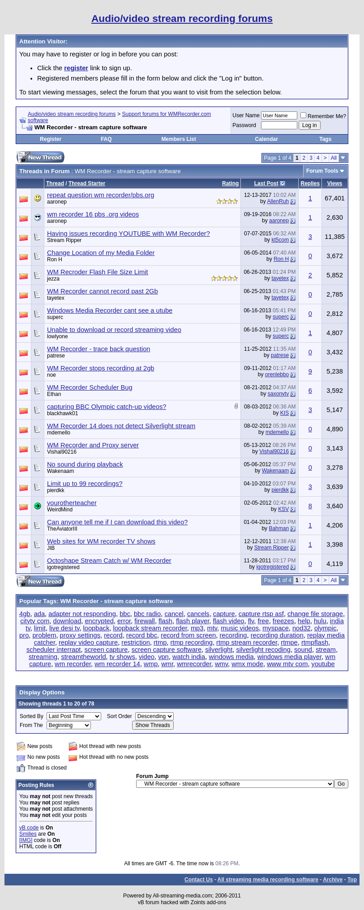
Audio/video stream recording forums (72, 114)
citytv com (34, 621)
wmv (221, 664)
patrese (56, 356)
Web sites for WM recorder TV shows (101, 541)
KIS (284, 413)
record (113, 635)
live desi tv (64, 628)
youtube (323, 664)
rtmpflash (314, 642)
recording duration (277, 635)
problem (44, 635)
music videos (240, 628)
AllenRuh (278, 201)
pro (24, 635)
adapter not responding (82, 613)
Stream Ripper (64, 240)
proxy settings (80, 635)
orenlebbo (277, 374)
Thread (55, 183)
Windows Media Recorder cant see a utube (109, 310)
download (67, 621)
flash (165, 621)
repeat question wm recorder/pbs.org (100, 195)
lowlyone (57, 336)
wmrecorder (194, 664)
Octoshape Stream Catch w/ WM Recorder (109, 560)
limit (40, 628)
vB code (29, 828)
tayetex (280, 278)
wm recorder (73, 664)
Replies (310, 183)
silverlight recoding (263, 649)
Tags (325, 139)
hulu (320, 621)
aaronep (57, 202)
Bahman (279, 528)
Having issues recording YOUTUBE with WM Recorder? (128, 233)
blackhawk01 (62, 413)
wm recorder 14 (117, 664)
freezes (283, 621)
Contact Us (198, 879)
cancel (173, 613)
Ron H (54, 259)
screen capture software (166, 649)
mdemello (58, 432)
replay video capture (88, 642)
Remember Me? (323, 116)
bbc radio (147, 613)
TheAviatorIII (62, 529)
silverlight (218, 649)
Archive (333, 879)
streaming (43, 656)
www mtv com (287, 664)
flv (251, 621)
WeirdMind (60, 509)
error (124, 621)
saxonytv (278, 394)
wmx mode (247, 664)
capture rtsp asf (261, 613)
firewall (144, 621)
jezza (53, 279)
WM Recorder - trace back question (98, 349)
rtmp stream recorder (246, 642)
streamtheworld (83, 656)
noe (51, 375)
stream (326, 649)
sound (303, 649)
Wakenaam (60, 471)
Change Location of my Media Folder (100, 252)
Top (352, 879)
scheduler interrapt (53, 649)
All (334, 158)
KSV (283, 509)
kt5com (280, 240)
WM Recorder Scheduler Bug (90, 387)
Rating (230, 183)
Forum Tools (322, 171)
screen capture (106, 649)
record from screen (188, 635)
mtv (212, 628)
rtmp (160, 642)
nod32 (301, 628)
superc (55, 317)
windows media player (289, 656)
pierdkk (55, 490)
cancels (198, 613)
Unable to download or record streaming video (114, 329)
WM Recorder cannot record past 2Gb (102, 291)
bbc (125, 613)
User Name (246, 115)
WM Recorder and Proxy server (93, 445)
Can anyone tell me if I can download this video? (117, 522)
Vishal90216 (62, 452)
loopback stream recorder (150, 628)
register (76, 68)
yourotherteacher (72, 502)
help (304, 621)
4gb (24, 613)
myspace (275, 628)
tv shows (122, 656)
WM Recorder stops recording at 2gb (100, 368)
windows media (231, 656)
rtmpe (289, 642)
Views (335, 183)
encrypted (99, 621)
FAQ (106, 139)
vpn (163, 656)
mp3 (197, 628)
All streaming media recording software (268, 879)
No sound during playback (85, 464)
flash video (228, 621)
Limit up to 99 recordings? (85, 483)
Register (50, 139)
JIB (51, 548)
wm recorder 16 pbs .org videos (93, 214)
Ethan (54, 394)
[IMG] (25, 840)
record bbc (141, 635)
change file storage (315, 613)
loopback (96, 628)
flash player (192, 621)
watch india (188, 656)
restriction (135, 642)
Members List (178, 139)
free (263, 621)
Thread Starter (87, 183)
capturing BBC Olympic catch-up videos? (106, 406)
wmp (151, 664)
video (146, 656)
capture (224, 613)
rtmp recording (191, 642)
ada (39, 613)
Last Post (266, 183)
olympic (325, 628)
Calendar (266, 139)
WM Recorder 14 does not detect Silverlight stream (121, 425)
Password (244, 125)
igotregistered (63, 567)
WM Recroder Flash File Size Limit (97, 272)
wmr (167, 664)
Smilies (28, 834)
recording (233, 635)
